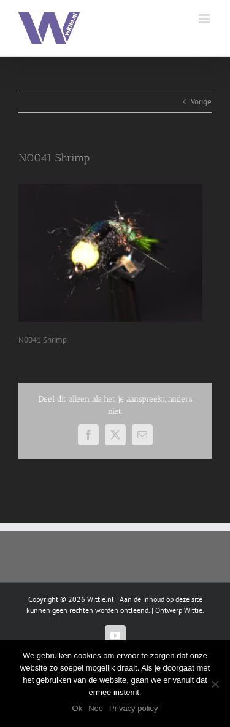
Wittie (193, 610)
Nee (95, 708)
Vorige (201, 101)
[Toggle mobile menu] (205, 18)
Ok (77, 708)
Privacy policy (133, 708)
